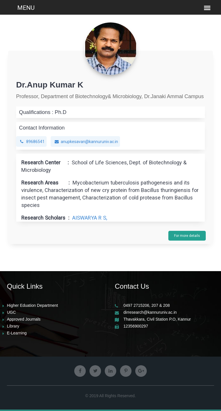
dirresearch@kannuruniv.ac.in (150, 312)
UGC (11, 312)
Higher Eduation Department (32, 305)
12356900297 (135, 326)
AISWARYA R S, (89, 218)
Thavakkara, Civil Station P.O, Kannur (157, 319)
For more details (187, 236)
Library (13, 326)
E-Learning (17, 333)
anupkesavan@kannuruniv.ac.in (86, 141)
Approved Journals (24, 319)
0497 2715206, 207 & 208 (146, 305)
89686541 (32, 141)
